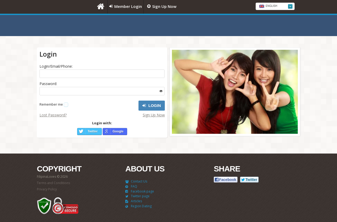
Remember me (51, 104)
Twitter (92, 131)
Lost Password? (53, 114)
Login (151, 105)
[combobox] (275, 6)
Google (117, 131)
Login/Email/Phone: (56, 66)
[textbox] (275, 6)
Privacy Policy (47, 189)
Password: (48, 83)
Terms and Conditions (53, 183)
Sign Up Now (154, 114)
